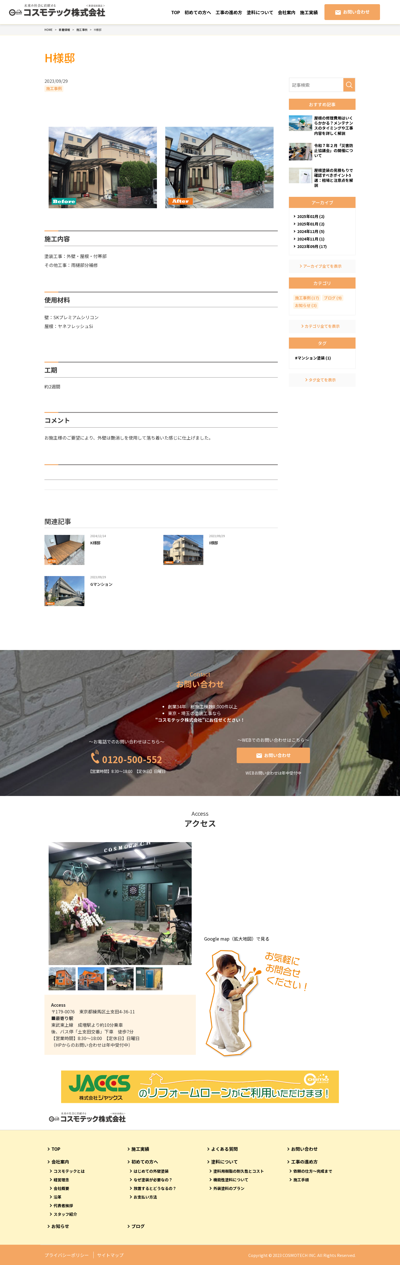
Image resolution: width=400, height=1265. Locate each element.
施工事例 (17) (307, 298)
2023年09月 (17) (312, 246)
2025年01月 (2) (310, 224)
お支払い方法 (145, 1197)
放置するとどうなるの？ (155, 1188)
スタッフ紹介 (65, 1214)
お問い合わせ (356, 11)
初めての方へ (197, 12)
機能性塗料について (230, 1179)
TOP (175, 12)
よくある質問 (224, 1148)
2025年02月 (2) (310, 216)
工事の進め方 (229, 12)
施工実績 (309, 12)
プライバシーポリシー (66, 1255)
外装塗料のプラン (228, 1188)
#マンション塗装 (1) (313, 358)
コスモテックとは (69, 1171)
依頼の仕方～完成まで (312, 1171)
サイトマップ (110, 1255)
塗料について (260, 12)
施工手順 (301, 1179)
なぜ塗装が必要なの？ (153, 1179)
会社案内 (287, 12)
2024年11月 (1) (310, 239)
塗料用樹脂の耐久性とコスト (238, 1171)
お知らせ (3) (306, 305)
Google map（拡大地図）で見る (236, 938)
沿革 (57, 1197)
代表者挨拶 (63, 1205)
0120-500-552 (132, 756)
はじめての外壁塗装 (151, 1171)
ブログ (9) (333, 298)
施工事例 (54, 88)
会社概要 (61, 1188)
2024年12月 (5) (310, 231)
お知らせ (60, 1226)
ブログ (138, 1226)
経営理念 (61, 1179)
